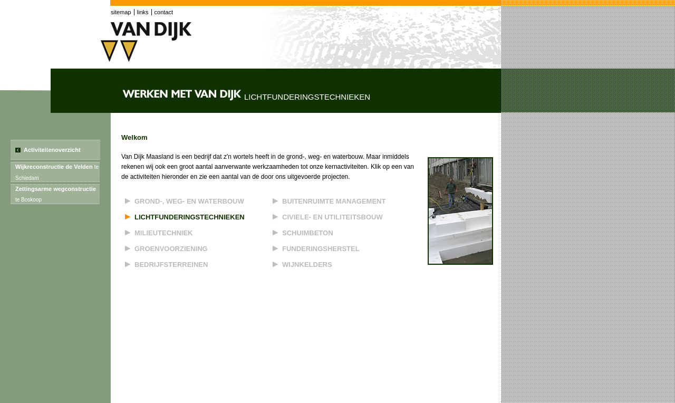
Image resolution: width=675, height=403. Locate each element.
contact (164, 12)
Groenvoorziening (171, 249)
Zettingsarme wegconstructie (55, 194)
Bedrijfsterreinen (171, 264)
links (143, 12)
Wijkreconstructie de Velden (57, 172)
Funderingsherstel (321, 249)
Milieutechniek (163, 233)
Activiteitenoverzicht (52, 150)
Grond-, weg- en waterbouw (189, 201)
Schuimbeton (307, 233)
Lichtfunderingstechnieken (189, 217)
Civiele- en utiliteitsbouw (332, 217)
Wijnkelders (307, 264)
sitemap (121, 12)
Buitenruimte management (333, 201)
